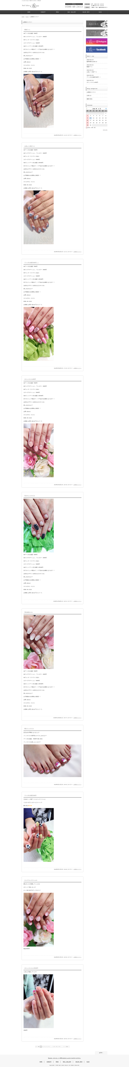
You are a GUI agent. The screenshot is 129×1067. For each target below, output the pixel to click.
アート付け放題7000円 (30, 795)
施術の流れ (89, 99)
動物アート (27, 29)
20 (56, 1046)
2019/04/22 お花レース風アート (92, 71)
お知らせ (89, 95)
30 (59, 1046)
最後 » (67, 1046)
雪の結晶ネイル (28, 612)
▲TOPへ (101, 1053)
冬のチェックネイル (29, 496)
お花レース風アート (29, 146)
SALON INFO (86, 12)
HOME (28, 12)
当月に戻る (105, 130)
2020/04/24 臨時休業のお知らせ (92, 60)
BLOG (100, 12)
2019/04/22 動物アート (90, 66)
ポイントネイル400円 (30, 379)
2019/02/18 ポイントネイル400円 (92, 81)
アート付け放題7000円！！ (31, 263)
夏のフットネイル (29, 728)
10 (54, 1046)
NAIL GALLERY (72, 12)
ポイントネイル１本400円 (31, 968)
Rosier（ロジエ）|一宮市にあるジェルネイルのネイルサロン (64, 1058)
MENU (57, 12)
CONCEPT (43, 12)
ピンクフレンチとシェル (30, 880)
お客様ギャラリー (77, 135)
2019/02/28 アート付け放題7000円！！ (94, 76)
